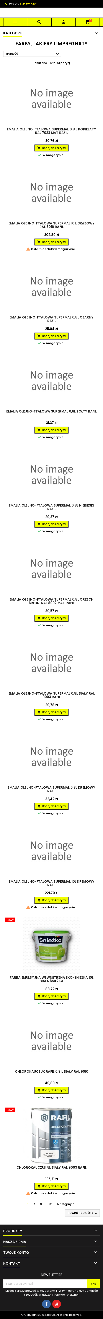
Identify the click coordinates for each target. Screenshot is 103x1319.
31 (50, 1204)
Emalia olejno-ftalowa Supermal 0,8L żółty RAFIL (51, 411)
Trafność (33, 54)
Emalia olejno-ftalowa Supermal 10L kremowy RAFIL (51, 883)
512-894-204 (29, 3)
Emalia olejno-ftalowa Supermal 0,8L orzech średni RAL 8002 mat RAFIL (51, 601)
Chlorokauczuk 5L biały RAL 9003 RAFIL (51, 1167)
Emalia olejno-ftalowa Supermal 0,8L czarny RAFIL (51, 319)
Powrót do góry (83, 1213)
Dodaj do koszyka (51, 148)
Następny (66, 1204)
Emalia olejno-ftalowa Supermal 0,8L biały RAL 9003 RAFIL (51, 695)
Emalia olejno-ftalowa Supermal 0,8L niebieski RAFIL (51, 507)
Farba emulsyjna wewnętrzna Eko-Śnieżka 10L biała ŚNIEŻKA (51, 979)
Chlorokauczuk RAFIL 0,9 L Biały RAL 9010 (51, 1071)
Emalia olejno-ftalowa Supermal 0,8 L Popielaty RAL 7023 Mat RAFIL (51, 131)
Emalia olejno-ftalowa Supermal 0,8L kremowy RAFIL (51, 789)
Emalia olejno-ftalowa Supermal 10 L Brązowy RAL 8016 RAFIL (51, 225)
